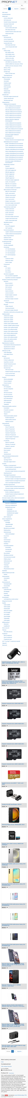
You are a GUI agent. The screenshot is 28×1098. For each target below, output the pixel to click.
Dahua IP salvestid (9, 442)
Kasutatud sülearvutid (9, 24)
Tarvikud (4, 377)
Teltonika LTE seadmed (10, 185)
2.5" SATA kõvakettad (10, 251)
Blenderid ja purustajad (9, 528)
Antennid (7, 166)
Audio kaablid (7, 604)
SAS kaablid (6, 614)
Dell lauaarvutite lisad (10, 45)
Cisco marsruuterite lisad (11, 205)
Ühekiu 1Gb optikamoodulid (10, 339)
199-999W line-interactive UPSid (12, 62)
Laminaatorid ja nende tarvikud (11, 599)
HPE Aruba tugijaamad (10, 170)
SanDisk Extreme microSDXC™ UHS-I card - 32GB (13, 783)
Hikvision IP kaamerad (10, 434)
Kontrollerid (6, 408)
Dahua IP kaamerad (10, 431)
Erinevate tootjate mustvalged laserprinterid (15, 478)
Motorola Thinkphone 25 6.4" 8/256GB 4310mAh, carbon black (11, 985)
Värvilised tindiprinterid (9, 490)
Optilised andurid (9, 421)
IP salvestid (6, 440)
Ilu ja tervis (6, 535)
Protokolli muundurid (8, 410)
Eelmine (5, 8)
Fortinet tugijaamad (9, 168)
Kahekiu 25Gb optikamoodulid (11, 331)
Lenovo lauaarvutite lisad (11, 46)
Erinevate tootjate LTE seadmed (12, 187)
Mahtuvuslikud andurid (10, 419)
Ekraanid (6, 304)
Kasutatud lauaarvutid (9, 41)
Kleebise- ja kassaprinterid (10, 465)
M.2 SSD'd (7, 270)
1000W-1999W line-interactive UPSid (14, 64)
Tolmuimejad (7, 563)
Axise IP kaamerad (9, 427)
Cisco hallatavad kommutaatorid (12, 107)
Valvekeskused (7, 454)
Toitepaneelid (7, 90)
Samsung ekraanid (9, 308)
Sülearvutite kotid (9, 33)
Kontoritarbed (5, 597)
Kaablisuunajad (7, 83)
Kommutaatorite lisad (9, 138)
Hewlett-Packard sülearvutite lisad (13, 31)
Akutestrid (6, 624)
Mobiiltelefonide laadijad (12, 513)
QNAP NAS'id (7, 457)
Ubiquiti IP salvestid (9, 446)
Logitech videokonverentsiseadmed (13, 231)
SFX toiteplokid (7, 402)
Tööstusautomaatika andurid (10, 415)
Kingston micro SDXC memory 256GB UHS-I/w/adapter (13, 844)
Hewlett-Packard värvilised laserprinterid (14, 486)
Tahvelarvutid (5, 94)
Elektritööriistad (7, 532)
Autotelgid (7, 522)
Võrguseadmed (5, 102)
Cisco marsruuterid (9, 199)
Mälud (5, 256)
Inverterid (6, 390)
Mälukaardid (10, 515)
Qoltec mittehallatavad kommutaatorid (14, 143)
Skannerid (4, 645)
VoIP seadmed (8, 228)
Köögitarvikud (7, 541)
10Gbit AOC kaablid (8, 315)
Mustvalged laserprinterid (9, 475)
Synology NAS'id (8, 459)
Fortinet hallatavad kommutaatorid (13, 125)
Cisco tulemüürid (9, 214)
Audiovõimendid (7, 589)
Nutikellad (4, 570)
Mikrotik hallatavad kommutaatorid (13, 109)
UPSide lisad (7, 71)
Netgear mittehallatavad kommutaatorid (14, 155)
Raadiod (6, 593)
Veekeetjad (6, 566)
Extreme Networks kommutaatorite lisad (14, 139)
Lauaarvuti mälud (9, 258)
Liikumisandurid (7, 448)
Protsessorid (7, 264)
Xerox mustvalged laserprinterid (12, 482)
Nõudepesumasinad (8, 555)
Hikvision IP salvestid (10, 444)
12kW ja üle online (9, 58)
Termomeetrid (7, 412)
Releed (5, 574)
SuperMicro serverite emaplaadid (13, 277)
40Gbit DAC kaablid (8, 321)
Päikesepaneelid (7, 400)
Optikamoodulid (5, 314)
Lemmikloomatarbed (8, 545)
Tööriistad (6, 564)
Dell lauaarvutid (7, 37)
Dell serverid (7, 358)
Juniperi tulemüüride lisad (11, 218)
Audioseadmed (5, 576)
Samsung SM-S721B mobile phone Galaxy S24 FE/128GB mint (13, 925)
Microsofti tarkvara (8, 631)
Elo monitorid (8, 289)
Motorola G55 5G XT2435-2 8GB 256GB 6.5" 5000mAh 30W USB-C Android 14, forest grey (13, 1005)
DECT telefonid (7, 516)
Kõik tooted (4, 12)
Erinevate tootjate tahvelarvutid (11, 96)
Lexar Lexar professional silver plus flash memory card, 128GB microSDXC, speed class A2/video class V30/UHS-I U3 (13, 682)
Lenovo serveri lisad (10, 373)
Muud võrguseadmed (9, 235)
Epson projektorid (8, 637)
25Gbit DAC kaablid (8, 319)
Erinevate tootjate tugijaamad (12, 180)
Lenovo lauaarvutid (8, 39)
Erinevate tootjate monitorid (11, 298)
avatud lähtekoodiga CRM (21, 1095)
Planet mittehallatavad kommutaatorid (14, 157)
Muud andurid (7, 450)
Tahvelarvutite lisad (8, 100)
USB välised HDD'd (8, 354)
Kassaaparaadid (7, 583)
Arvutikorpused (7, 243)
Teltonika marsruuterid (10, 195)
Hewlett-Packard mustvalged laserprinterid (15, 480)
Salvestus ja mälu (6, 350)
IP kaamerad (7, 425)
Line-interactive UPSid (9, 60)
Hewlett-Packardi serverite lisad (12, 371)
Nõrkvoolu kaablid (8, 610)
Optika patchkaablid (8, 341)
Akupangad (9, 509)
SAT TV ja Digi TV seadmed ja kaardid (11, 641)
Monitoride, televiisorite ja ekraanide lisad (13, 312)
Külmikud (6, 543)
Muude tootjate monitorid (11, 294)
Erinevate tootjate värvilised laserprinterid (14, 488)
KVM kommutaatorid (10, 375)
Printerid (4, 463)
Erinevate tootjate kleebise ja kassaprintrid (15, 471)
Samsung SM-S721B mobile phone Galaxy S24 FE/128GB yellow (13, 884)
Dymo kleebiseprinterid (10, 469)
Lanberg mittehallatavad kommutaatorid (14, 153)
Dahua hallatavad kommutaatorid (13, 130)
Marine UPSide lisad (10, 73)
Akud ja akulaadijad (8, 379)
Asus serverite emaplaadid (11, 275)
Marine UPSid (7, 69)
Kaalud (5, 537)
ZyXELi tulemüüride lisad (11, 220)
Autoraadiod (6, 578)
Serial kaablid (7, 616)
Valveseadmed (5, 423)
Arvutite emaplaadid (8, 245)
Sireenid (6, 452)
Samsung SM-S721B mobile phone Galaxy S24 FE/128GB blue (13, 905)
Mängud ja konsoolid (7, 601)
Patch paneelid (7, 87)
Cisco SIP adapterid (10, 226)
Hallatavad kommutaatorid (10, 104)
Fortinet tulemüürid (9, 210)
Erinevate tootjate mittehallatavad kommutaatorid (13, 161)
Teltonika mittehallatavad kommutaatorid (14, 149)
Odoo (6, 1095)
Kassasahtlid (7, 585)
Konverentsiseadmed (9, 230)
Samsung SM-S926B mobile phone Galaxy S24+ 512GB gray (14, 864)
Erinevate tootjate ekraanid (11, 310)
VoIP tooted (6, 224)
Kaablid (4, 603)
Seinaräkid (6, 81)
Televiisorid (6, 300)
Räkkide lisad (7, 92)
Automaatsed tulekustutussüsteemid (12, 344)
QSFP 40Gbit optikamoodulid (10, 333)
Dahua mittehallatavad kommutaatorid (14, 151)
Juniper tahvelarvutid (8, 98)
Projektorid (4, 633)
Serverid (4, 356)
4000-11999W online (10, 56)
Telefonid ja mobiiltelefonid (8, 499)
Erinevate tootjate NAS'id (9, 461)
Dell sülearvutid (7, 20)
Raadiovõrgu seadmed (9, 164)
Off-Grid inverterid (8, 392)
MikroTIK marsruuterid (10, 191)
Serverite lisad (7, 367)
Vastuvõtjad (6, 595)
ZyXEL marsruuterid (10, 193)
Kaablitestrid (7, 626)
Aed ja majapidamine (7, 518)
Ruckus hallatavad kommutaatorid (13, 115)
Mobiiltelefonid (7, 501)
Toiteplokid (6, 404)
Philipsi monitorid (9, 296)
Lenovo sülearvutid (8, 18)
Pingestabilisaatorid (8, 396)
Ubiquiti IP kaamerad (10, 438)
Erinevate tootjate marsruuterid (12, 203)
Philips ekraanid (9, 306)
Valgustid (4, 643)
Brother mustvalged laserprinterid (13, 476)
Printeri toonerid (7, 383)
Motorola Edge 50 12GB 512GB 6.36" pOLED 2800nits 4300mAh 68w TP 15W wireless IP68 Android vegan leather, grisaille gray (13, 1025)
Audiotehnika (5, 587)
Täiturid (5, 413)
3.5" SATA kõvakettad (10, 254)
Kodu (2, 1061)
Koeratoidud (8, 551)
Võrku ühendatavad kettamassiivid (10, 456)
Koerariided (8, 547)
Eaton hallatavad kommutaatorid (12, 132)
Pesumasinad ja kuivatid (9, 557)
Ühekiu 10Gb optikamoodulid (10, 337)
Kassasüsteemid (6, 582)
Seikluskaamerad (8, 561)
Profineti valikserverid (9, 360)
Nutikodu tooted (7, 237)
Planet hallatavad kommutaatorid (13, 117)
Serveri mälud (8, 262)
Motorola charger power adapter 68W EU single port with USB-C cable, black (13, 1046)
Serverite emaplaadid (9, 274)
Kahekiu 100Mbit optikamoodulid (11, 325)
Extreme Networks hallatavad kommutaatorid (12, 120)
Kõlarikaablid (7, 608)
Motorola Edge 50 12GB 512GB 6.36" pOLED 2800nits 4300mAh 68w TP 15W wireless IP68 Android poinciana (13, 965)
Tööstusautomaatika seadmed (9, 406)
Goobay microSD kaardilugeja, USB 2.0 (11, 804)
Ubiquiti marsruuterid (10, 197)
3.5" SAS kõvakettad (10, 252)
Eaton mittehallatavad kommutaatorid (14, 159)
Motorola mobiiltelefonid (10, 503)
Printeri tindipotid (8, 381)
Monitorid (6, 281)
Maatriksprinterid (7, 473)
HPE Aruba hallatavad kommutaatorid (14, 128)
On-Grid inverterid (8, 394)
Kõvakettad (6, 247)
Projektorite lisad (8, 639)
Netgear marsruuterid (10, 201)
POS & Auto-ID (5, 628)
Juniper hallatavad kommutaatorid (13, 123)
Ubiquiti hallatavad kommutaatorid (13, 113)
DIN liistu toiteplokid (8, 388)
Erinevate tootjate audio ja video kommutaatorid (13, 498)
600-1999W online (9, 52)
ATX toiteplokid (7, 386)
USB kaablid (7, 620)
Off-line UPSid (7, 67)
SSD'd (5, 266)
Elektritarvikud (7, 530)
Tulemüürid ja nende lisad (10, 207)
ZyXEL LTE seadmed (10, 181)
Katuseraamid (8, 526)
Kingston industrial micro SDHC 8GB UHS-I (12, 703)
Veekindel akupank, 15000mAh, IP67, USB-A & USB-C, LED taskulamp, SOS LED (13, 662)
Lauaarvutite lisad (8, 43)
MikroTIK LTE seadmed (10, 183)
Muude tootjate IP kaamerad (12, 436)
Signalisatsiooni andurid (9, 346)
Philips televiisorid (9, 302)
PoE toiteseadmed (8, 398)
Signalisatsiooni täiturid (9, 348)
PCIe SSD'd (8, 272)
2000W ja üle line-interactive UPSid (13, 65)
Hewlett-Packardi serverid (10, 364)
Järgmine (16, 8)
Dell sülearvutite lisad (10, 29)
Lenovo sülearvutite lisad (11, 27)
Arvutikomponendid (6, 241)
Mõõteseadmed (5, 622)
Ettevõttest (11, 1073)
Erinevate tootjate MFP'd (9, 496)
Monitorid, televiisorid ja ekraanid (9, 279)
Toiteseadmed (5, 385)
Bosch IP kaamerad (9, 429)
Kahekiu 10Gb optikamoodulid (11, 327)
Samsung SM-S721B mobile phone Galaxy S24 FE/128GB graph (13, 945)
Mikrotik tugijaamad (9, 172)
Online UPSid (7, 50)
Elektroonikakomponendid (8, 572)
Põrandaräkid (7, 79)
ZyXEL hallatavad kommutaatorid (13, 106)
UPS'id (3, 48)
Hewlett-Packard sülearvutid (10, 22)
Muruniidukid (7, 553)
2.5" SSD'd (7, 268)
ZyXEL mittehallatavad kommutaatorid (14, 145)
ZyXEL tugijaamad (9, 176)
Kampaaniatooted (6, 14)
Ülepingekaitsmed (8, 75)
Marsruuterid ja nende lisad (10, 189)
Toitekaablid (6, 618)
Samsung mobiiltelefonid (11, 505)
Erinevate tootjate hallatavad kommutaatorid (12, 135)
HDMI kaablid (7, 606)
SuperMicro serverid (8, 362)
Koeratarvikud (8, 549)
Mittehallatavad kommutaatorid (11, 141)
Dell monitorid (8, 287)
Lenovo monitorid (9, 293)
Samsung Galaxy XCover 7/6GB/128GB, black (13, 824)
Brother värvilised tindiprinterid (12, 492)
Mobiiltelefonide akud (12, 511)
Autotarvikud (7, 520)
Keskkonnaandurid (9, 417)
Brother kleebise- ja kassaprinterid (13, 467)
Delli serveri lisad (9, 369)
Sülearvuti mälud (9, 260)
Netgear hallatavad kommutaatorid (13, 126)
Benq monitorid (8, 283)
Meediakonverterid (8, 222)
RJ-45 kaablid (7, 612)
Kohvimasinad (7, 539)
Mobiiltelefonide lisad (10, 507)
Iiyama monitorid (9, 291)
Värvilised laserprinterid (9, 484)
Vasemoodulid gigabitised (10, 335)
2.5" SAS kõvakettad (10, 249)
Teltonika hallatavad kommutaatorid (13, 111)
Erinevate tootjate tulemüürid (12, 216)
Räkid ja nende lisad (7, 77)
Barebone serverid (8, 365)
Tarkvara (4, 630)
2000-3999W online (9, 54)
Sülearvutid (4, 16)
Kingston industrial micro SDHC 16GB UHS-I (13, 764)
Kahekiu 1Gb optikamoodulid (10, 329)
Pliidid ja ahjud (7, 559)
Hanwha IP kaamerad (10, 432)
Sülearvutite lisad (8, 26)
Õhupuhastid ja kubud (9, 568)
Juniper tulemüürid (9, 208)
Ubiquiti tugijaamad (9, 178)
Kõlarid (5, 580)
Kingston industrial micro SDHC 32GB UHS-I (13, 743)
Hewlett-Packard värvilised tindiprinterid (14, 494)
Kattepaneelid (7, 85)
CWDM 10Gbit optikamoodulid (11, 323)
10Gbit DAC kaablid (8, 317)
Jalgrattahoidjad (9, 524)
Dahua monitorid (9, 285)
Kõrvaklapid (6, 591)
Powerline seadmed (8, 239)
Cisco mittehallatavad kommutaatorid (14, 147)
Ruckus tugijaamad (9, 174)
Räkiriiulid (6, 88)
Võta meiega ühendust (6, 1066)
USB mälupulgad (8, 352)
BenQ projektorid (8, 635)
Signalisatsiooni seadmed (8, 343)
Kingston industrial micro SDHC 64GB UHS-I (13, 723)
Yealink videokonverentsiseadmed (13, 233)
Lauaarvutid (5, 35)
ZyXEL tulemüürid (9, 212)
